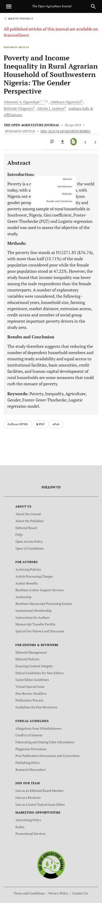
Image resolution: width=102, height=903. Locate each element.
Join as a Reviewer (28, 797)
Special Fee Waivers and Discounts (39, 631)
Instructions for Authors (32, 617)
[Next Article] (95, 142)
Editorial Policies (27, 659)
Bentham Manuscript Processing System (43, 603)
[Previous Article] (85, 142)
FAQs (19, 534)
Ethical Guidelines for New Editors (39, 673)
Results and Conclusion (59, 201)
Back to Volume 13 (20, 18)
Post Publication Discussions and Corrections (47, 755)
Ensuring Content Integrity (34, 666)
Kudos (19, 827)
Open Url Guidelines (29, 548)
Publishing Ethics (27, 762)
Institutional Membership (33, 610)
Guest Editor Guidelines (32, 679)
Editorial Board (26, 528)
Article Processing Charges (34, 576)
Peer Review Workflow (31, 693)
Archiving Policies (28, 569)
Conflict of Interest (28, 735)
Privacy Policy (58, 893)
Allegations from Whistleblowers (38, 728)
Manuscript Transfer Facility (35, 624)
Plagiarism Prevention (30, 749)
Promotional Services (30, 833)
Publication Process (29, 700)
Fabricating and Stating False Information (44, 742)
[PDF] (73, 141)
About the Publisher (29, 521)
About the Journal (28, 514)
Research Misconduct (30, 769)
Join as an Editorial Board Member (39, 790)
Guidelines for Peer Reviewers (36, 707)
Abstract (67, 179)
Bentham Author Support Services (39, 590)
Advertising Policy (28, 820)
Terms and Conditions (29, 893)
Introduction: (65, 186)
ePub (55, 424)
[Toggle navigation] (8, 6)
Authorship (23, 597)
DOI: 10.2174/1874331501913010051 (65, 131)
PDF (40, 424)
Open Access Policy (29, 541)
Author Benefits (26, 583)
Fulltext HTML (18, 424)
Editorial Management (31, 652)
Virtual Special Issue (29, 686)
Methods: (67, 194)
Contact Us (80, 893)
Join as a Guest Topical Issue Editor (40, 804)
